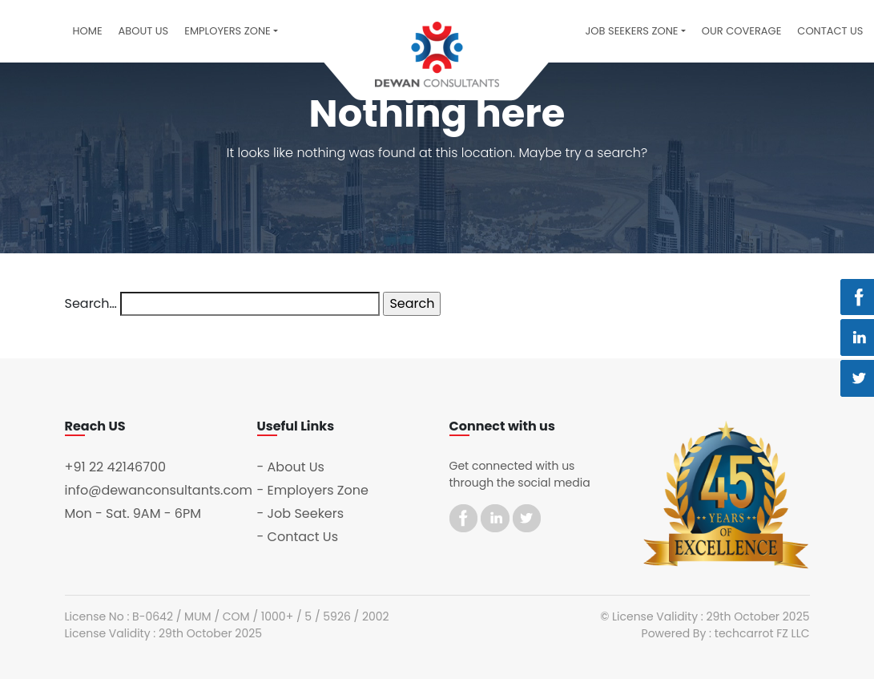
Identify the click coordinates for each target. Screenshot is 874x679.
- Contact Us (298, 536)
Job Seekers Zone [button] (631, 30)
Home (88, 30)
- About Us (290, 467)
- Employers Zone (313, 490)
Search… (91, 303)
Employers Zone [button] (227, 30)
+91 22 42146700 (116, 467)
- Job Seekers (300, 513)
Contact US (830, 30)
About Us (144, 30)
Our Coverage (742, 30)
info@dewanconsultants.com (158, 490)
